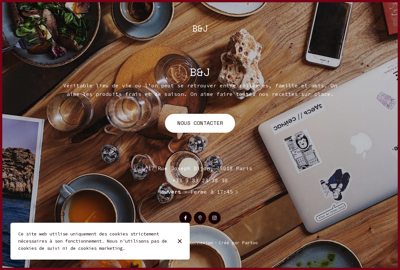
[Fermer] (180, 241)
